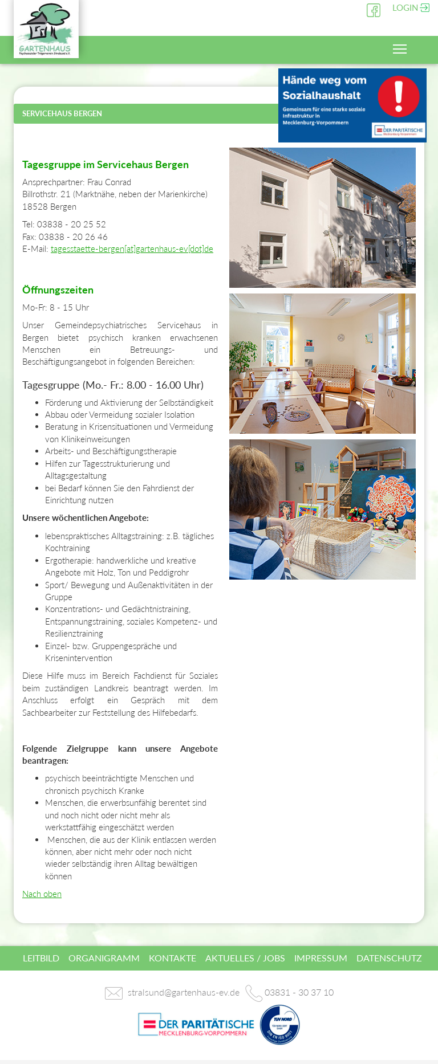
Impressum (320, 957)
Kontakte (172, 957)
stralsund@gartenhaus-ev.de (184, 991)
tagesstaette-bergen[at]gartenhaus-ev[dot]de (132, 248)
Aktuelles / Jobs (245, 957)
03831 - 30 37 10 (299, 991)
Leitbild (41, 957)
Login (405, 7)
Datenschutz (389, 957)
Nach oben (42, 893)
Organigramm (104, 957)
